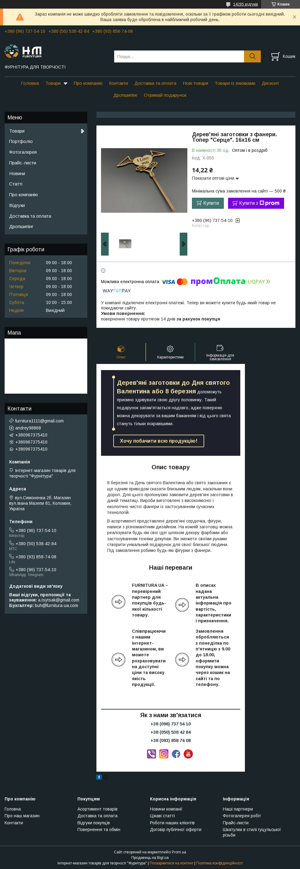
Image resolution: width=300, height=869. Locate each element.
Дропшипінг (125, 95)
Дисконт (270, 83)
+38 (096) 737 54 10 (171, 723)
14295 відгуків (245, 4)
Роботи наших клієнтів (172, 822)
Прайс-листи (22, 162)
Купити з (259, 203)
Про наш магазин (22, 815)
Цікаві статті (162, 815)
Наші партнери (238, 809)
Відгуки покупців (93, 822)
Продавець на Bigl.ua (150, 858)
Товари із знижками (235, 83)
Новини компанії (166, 809)
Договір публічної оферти (175, 829)
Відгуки (17, 205)
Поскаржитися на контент (171, 863)
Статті (15, 183)
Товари (53, 83)
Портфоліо (21, 141)
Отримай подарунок (165, 95)
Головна (30, 83)
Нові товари (195, 83)
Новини (17, 173)
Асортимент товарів (97, 809)
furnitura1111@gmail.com (39, 420)
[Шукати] (252, 56)
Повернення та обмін (98, 829)
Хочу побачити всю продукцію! (158, 441)
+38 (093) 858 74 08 (171, 740)
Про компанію (88, 83)
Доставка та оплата (155, 83)
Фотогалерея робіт (242, 815)
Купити (211, 203)
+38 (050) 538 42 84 (171, 732)
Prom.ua (179, 852)
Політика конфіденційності (219, 863)
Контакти (118, 83)
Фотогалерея (23, 152)
